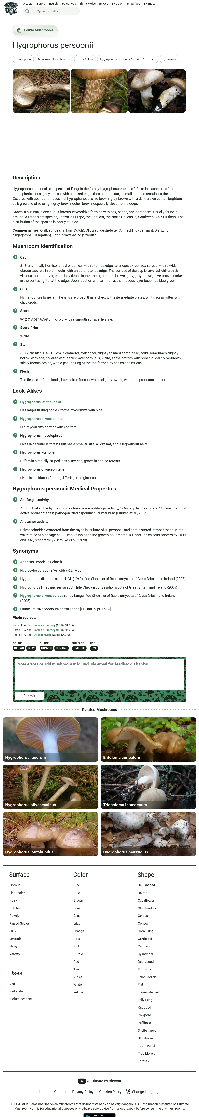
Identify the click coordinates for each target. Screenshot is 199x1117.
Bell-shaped (146, 885)
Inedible (53, 3)
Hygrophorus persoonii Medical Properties (127, 59)
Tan (76, 969)
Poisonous (69, 3)
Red (76, 962)
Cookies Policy (110, 1092)
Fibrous (14, 885)
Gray (31, 648)
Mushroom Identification (54, 59)
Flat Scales (17, 893)
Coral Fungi (146, 931)
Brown (19, 648)
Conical (61, 648)
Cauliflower (146, 900)
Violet (77, 977)
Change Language (143, 1091)
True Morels (146, 1053)
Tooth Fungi (146, 1046)
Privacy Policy (82, 1092)
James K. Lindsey (44, 625)
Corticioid (145, 939)
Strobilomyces (42, 634)
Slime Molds (87, 3)
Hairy (13, 900)
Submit (29, 696)
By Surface (133, 3)
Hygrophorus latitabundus (40, 402)
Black (77, 885)
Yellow (78, 992)
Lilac (76, 923)
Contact (60, 1092)
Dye (94, 648)
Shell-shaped (147, 1030)
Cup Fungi (145, 946)
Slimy (13, 946)
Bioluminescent (20, 999)
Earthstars (145, 969)
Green (77, 916)
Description (23, 59)
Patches (15, 908)
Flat (140, 984)
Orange (78, 931)
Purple (78, 954)
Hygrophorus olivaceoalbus (41, 419)
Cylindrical (145, 954)
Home (43, 1092)
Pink (76, 946)
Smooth (79, 648)
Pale (76, 939)
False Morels (147, 977)
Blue (76, 893)
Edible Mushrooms (35, 30)
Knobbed (144, 1007)
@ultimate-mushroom (99, 1081)
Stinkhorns (146, 1038)
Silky (12, 931)
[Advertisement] (99, 142)
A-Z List (28, 3)
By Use (103, 3)
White (77, 984)
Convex (46, 648)
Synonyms (169, 59)
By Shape (149, 3)
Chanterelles (147, 908)
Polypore (144, 1015)
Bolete (142, 893)
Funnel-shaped (148, 992)
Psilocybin (16, 991)
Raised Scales (19, 923)
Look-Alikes (85, 59)
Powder (15, 916)
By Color (117, 3)
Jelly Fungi (145, 1000)
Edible (41, 3)
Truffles (143, 1061)
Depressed (146, 962)
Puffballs (144, 1023)
